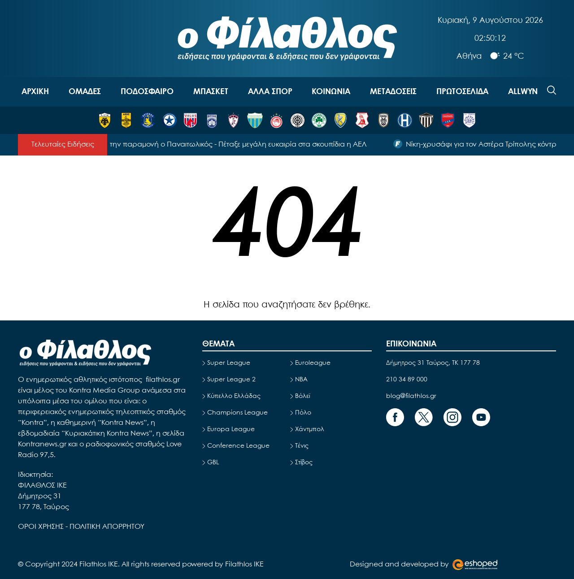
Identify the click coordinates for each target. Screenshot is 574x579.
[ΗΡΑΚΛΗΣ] (405, 120)
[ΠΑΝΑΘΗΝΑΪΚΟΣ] (319, 120)
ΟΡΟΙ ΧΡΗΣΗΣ (41, 526)
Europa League (231, 429)
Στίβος (304, 462)
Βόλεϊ (302, 396)
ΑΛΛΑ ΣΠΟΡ (270, 92)
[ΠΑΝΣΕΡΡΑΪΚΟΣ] (362, 120)
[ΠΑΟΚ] (383, 120)
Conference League (238, 446)
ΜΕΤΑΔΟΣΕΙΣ (393, 92)
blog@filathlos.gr (411, 396)
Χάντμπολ (309, 429)
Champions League (237, 413)
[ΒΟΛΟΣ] (190, 120)
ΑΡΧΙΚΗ (35, 92)
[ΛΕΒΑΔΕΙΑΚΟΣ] (255, 120)
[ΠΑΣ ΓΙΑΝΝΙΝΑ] (469, 120)
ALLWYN (523, 92)
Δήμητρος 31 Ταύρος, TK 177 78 (433, 363)
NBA (301, 379)
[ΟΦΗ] (297, 120)
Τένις (302, 446)
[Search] (551, 90)
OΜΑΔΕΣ (85, 92)
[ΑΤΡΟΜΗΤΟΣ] (169, 120)
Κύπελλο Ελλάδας (234, 396)
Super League (228, 363)
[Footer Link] (395, 417)
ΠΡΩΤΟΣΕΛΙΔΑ (462, 92)
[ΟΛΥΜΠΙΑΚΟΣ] (276, 120)
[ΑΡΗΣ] (126, 120)
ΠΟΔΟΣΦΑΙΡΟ (147, 92)
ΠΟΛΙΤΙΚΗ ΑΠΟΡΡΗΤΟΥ (107, 526)
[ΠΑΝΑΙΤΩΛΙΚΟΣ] (340, 120)
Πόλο (303, 413)
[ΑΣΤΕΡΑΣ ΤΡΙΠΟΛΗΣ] (148, 120)
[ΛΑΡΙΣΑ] (233, 120)
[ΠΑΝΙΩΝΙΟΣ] (448, 120)
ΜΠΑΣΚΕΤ (210, 92)
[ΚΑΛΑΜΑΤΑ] (426, 120)
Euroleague (312, 363)
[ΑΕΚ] (105, 120)
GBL (213, 462)
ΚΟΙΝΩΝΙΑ (331, 92)
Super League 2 (231, 379)
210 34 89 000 (406, 379)
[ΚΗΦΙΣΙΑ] (212, 120)
